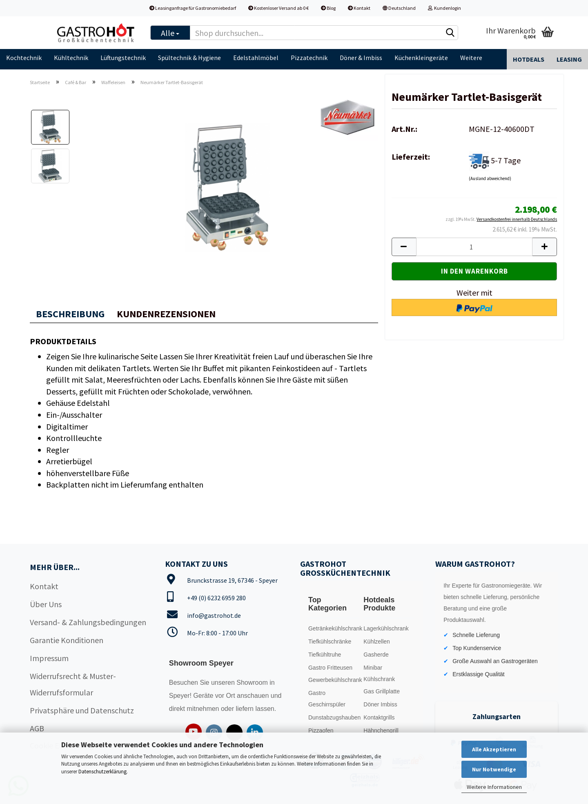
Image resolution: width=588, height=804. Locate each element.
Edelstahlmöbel (255, 57)
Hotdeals (528, 59)
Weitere (471, 57)
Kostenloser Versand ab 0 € (278, 8)
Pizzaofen (320, 730)
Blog (328, 8)
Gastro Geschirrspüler (326, 699)
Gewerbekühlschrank (333, 680)
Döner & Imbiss (361, 57)
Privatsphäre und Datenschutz (82, 710)
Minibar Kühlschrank (379, 673)
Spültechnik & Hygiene (189, 57)
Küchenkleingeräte (421, 57)
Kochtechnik (24, 57)
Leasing (569, 59)
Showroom (253, 682)
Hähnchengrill (381, 730)
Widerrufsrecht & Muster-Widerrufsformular (73, 684)
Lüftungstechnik (123, 57)
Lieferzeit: (411, 156)
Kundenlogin (444, 8)
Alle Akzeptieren (494, 749)
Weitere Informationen (494, 787)
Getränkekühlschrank (333, 628)
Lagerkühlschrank (386, 628)
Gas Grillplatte (381, 691)
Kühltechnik (71, 57)
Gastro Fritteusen (330, 667)
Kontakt (359, 8)
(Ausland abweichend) (490, 178)
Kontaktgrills (378, 717)
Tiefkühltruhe (324, 654)
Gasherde (375, 654)
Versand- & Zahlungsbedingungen (88, 622)
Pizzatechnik (309, 57)
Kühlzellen (376, 641)
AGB (37, 728)
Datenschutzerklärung (102, 771)
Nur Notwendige (494, 769)
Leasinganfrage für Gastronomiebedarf (192, 8)
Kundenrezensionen (166, 313)
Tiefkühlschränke (329, 641)
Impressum (49, 658)
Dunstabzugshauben (333, 717)
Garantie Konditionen (66, 640)
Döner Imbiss (380, 704)
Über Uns (46, 604)
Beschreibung (70, 313)
